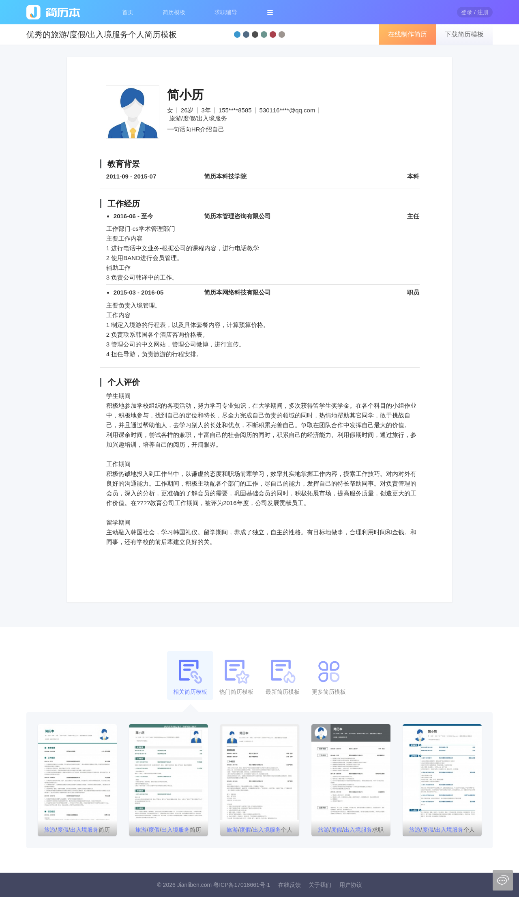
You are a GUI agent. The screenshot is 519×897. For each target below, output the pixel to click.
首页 (127, 12)
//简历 (77, 829)
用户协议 (350, 885)
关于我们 (320, 885)
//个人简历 (259, 831)
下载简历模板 (464, 34)
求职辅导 (225, 12)
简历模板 (174, 12)
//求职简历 (351, 831)
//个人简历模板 (442, 831)
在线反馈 (289, 885)
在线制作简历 (407, 34)
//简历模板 (168, 831)
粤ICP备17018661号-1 (241, 885)
